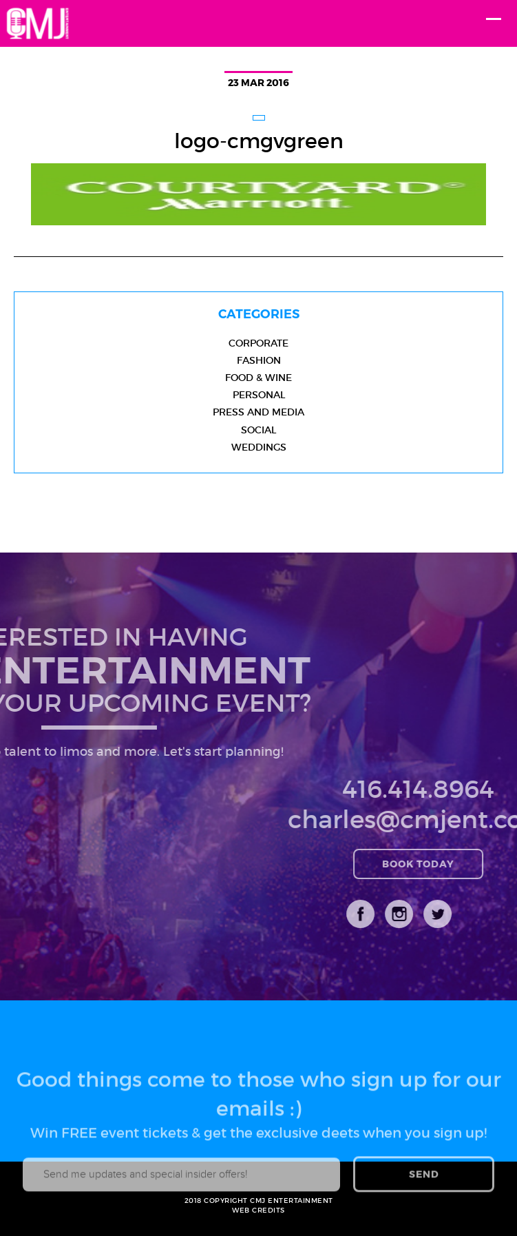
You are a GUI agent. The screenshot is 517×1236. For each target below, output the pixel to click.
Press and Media (258, 412)
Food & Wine (258, 377)
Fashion (259, 360)
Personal (259, 395)
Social (258, 430)
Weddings (258, 447)
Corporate (258, 343)
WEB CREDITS (258, 1210)
